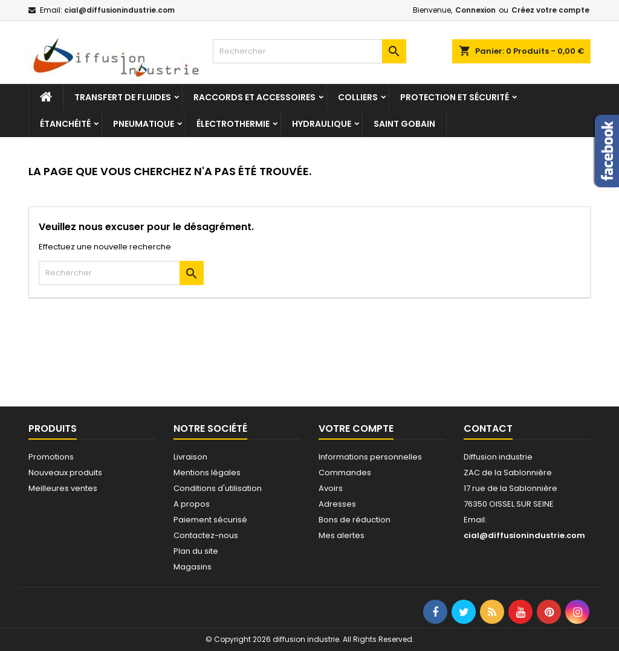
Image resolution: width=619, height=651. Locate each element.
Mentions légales (207, 472)
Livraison (190, 457)
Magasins (192, 566)
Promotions (51, 457)
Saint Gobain (404, 124)
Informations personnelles (370, 457)
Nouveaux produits (65, 472)
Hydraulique (321, 124)
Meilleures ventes (62, 488)
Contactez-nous (205, 535)
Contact (488, 428)
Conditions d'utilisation (217, 488)
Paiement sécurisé (210, 519)
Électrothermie (233, 124)
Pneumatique (143, 124)
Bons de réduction (355, 519)
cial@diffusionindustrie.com (119, 10)
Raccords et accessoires (254, 97)
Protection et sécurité (454, 97)
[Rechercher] (309, 51)
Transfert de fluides (122, 97)
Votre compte (356, 428)
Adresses (337, 504)
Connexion (475, 10)
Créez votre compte (550, 10)
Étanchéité (65, 124)
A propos (191, 504)
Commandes (345, 472)
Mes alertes (342, 535)
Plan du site (195, 551)
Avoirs (331, 488)
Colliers (358, 97)
